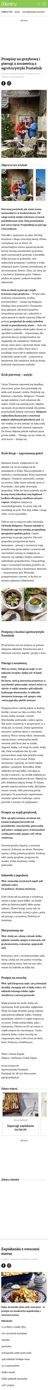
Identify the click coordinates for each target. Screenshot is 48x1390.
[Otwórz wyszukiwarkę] (38, 4)
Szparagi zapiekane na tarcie (20, 1127)
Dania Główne (20, 1120)
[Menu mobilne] (44, 4)
